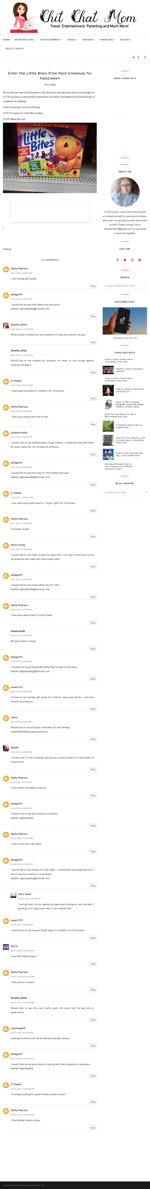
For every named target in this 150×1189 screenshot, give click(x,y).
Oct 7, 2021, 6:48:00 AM (21, 549)
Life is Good (24, 894)
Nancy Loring (18, 544)
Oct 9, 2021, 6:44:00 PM (21, 808)
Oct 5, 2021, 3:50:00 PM (21, 273)
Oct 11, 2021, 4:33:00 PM (22, 1032)
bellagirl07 (17, 294)
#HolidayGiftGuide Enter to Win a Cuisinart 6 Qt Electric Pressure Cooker (119, 466)
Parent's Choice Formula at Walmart (129, 370)
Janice (14, 717)
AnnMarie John (38, 1185)
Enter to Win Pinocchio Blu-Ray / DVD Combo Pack (130, 454)
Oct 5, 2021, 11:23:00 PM (22, 355)
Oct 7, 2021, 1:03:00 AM (21, 523)
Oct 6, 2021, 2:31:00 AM (21, 411)
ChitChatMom (16, 1185)
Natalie (14, 747)
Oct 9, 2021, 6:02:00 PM (21, 782)
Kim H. (14, 946)
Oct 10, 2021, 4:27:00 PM (29, 898)
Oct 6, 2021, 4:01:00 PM (21, 467)
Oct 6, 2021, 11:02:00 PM (22, 497)
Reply (93, 286)
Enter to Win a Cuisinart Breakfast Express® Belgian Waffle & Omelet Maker (130, 404)
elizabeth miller (19, 432)
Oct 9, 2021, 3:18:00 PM (21, 752)
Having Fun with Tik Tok (125, 338)
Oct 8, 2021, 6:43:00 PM (21, 661)
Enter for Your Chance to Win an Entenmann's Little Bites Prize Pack (130, 440)
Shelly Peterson (19, 268)
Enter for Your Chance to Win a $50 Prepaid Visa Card (120, 415)
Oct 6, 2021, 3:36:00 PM (21, 437)
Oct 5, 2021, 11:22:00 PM (22, 329)
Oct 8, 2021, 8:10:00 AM (21, 635)
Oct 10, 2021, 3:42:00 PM (22, 864)
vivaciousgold (18, 1028)
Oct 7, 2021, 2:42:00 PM (21, 579)
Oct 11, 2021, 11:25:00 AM (22, 1002)
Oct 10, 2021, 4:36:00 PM (22, 924)
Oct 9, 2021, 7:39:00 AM (21, 722)
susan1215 (17, 687)
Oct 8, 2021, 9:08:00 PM (21, 691)
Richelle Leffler (19, 324)
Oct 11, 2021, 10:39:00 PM (22, 1089)
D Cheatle (16, 380)
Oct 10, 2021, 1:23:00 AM (22, 838)
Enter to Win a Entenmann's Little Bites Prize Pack (119, 360)
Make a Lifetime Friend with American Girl (130, 390)
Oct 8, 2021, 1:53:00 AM (21, 609)
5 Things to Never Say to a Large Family (129, 426)
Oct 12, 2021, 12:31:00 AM (22, 1114)
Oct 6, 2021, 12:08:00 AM (22, 385)
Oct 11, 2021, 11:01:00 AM (22, 976)
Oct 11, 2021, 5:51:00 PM (22, 1058)
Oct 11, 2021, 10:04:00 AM (22, 950)
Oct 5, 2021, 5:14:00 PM (21, 299)
